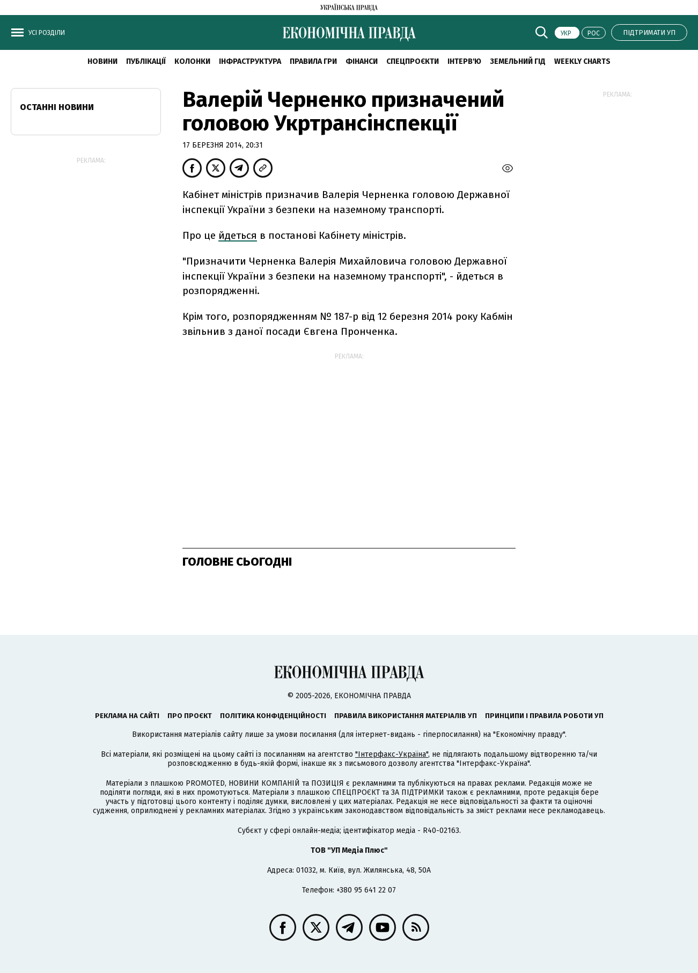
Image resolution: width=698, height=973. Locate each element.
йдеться (237, 235)
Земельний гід (518, 61)
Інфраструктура (250, 61)
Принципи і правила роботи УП (544, 716)
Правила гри (313, 61)
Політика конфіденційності (273, 716)
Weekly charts (582, 61)
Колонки (192, 61)
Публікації (146, 61)
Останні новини (57, 107)
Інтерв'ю (464, 61)
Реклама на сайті (127, 716)
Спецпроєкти (412, 61)
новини (102, 61)
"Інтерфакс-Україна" (391, 754)
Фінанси (362, 61)
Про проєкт (189, 716)
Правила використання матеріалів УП (405, 716)
